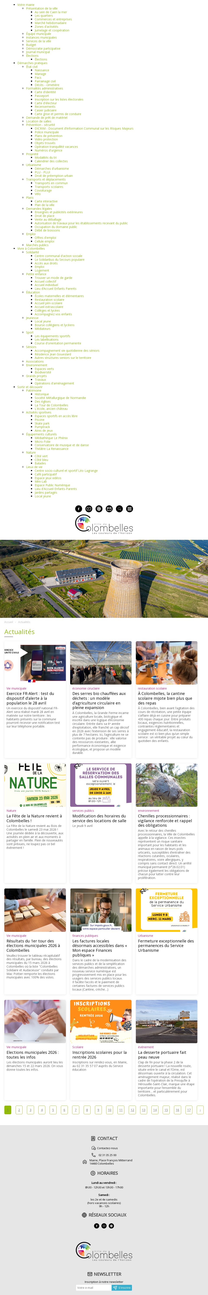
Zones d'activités (46, 26)
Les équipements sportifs (52, 336)
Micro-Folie (42, 441)
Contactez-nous (107, 1148)
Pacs (38, 77)
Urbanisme (33, 165)
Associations (35, 361)
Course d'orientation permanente (58, 343)
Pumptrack (42, 427)
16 (177, 1110)
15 (166, 1110)
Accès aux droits (46, 263)
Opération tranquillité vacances (56, 147)
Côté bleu (41, 460)
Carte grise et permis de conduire (58, 114)
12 (132, 1110)
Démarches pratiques (32, 63)
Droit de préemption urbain (54, 176)
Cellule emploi (44, 241)
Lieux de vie (34, 467)
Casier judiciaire (46, 110)
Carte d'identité (45, 92)
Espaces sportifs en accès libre (56, 416)
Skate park (42, 423)
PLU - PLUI (42, 172)
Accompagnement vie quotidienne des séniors (67, 350)
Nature (31, 452)
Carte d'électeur (46, 103)
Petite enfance (36, 274)
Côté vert (41, 456)
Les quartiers (44, 15)
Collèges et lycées (47, 310)
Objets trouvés (45, 143)
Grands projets (36, 376)
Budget (31, 45)
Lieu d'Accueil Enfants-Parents (56, 489)
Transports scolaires (49, 187)
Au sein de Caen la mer (51, 12)
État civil (31, 67)
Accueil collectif (45, 281)
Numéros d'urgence (48, 150)
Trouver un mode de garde (53, 278)
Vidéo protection (46, 139)
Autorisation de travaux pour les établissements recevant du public (81, 223)
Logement (42, 270)
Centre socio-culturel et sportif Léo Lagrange (66, 471)
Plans (30, 197)
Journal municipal (38, 52)
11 (121, 1110)
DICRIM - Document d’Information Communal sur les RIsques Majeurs (84, 128)
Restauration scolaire (49, 300)
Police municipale (47, 132)
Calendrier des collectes (51, 161)
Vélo (38, 194)
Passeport (42, 96)
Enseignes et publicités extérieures (59, 212)
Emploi (31, 234)
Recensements (45, 106)
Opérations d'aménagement (54, 383)
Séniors (31, 347)
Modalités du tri (46, 157)
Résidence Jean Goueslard (53, 354)
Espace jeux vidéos (48, 478)
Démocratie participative (43, 48)
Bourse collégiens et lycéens (55, 325)
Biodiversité (43, 372)
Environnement (36, 365)
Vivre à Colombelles (31, 248)
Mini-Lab (41, 481)
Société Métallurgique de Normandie (60, 398)
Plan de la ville (44, 205)
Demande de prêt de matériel (46, 118)
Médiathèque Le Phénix (51, 438)
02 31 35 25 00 (107, 1155)
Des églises (43, 401)
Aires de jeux (44, 430)
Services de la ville (38, 41)
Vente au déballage (48, 219)
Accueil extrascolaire (49, 307)
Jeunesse (32, 318)
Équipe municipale (38, 34)
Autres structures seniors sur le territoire (63, 358)
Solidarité (32, 252)
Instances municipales (41, 37)
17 (189, 1110)
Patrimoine (33, 390)
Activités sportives (38, 412)
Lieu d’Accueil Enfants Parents (55, 288)
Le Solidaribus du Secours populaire (59, 259)
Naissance (42, 70)
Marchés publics (37, 245)
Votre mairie (25, 5)
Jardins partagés (46, 492)
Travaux (40, 379)
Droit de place (44, 216)
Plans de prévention (48, 136)
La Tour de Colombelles (51, 405)
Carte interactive (46, 201)
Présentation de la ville (42, 8)
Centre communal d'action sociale (58, 256)
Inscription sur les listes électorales (59, 99)
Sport (30, 332)
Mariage (40, 74)
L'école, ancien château (51, 409)
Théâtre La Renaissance (51, 449)
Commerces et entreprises (53, 19)
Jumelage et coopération (52, 30)
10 (109, 1110)
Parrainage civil (45, 81)
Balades (40, 463)
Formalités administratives (44, 88)
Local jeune (43, 321)
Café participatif (46, 474)
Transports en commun (51, 183)
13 (143, 1110)
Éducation (33, 292)
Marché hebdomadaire (51, 23)
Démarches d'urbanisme (52, 168)
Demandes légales (39, 209)
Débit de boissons (47, 230)
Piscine (39, 420)
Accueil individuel (46, 285)
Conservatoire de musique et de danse (62, 445)
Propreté (32, 154)
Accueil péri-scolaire (48, 303)
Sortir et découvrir (29, 387)
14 (155, 1110)
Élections (32, 56)
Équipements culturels (41, 434)
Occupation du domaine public (56, 227)
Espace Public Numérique (52, 485)
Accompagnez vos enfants (53, 314)
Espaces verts (44, 369)
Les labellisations (46, 339)
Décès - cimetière (47, 85)
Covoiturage (43, 190)
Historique (42, 394)
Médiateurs (42, 329)
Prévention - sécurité (40, 125)
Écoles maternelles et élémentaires (59, 296)
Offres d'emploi (45, 238)
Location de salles (38, 121)
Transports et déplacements (46, 179)
